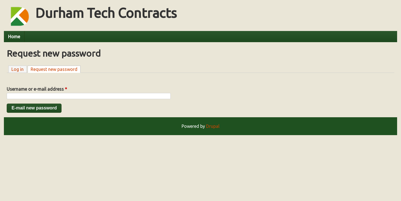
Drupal (212, 126)
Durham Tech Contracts (106, 12)
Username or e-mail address (37, 89)
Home (14, 36)
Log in (17, 69)
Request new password (55, 69)
